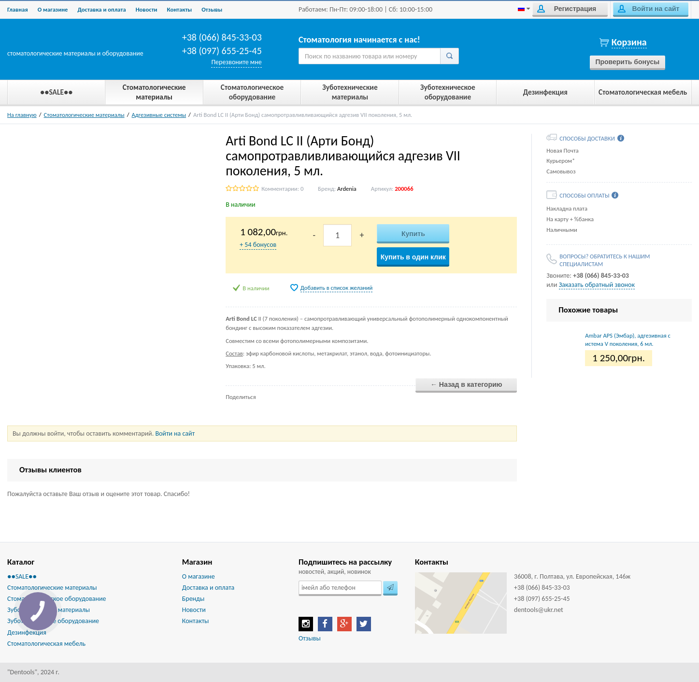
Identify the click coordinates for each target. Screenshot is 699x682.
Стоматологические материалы (84, 114)
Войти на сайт (648, 9)
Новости (146, 9)
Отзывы (211, 9)
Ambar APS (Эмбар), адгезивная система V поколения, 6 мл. (627, 339)
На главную (22, 114)
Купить (413, 234)
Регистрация (566, 9)
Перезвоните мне (236, 62)
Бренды (193, 599)
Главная (17, 9)
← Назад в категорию (466, 384)
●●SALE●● (22, 576)
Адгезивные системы (159, 114)
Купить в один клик (413, 257)
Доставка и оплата (101, 9)
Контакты (179, 9)
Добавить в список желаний (336, 287)
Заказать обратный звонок (597, 285)
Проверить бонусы (627, 62)
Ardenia (347, 188)
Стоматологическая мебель (46, 643)
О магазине (53, 9)
